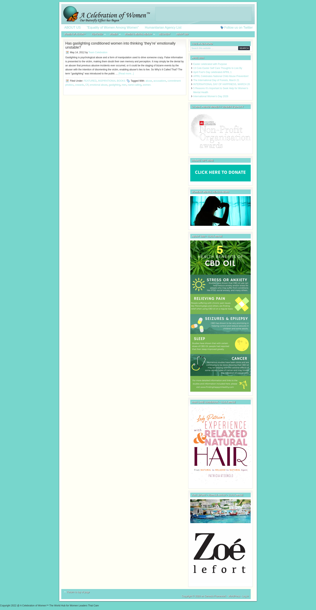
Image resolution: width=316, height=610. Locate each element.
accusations (159, 80)
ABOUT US (72, 27)
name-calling (134, 84)
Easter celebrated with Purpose (210, 64)
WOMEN (114, 34)
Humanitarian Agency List (163, 27)
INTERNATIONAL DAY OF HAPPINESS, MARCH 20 (221, 84)
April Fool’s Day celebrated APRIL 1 (212, 72)
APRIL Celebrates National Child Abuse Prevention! (220, 76)
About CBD (182, 34)
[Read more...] (126, 73)
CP (86, 84)
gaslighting (114, 84)
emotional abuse (98, 84)
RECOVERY (164, 34)
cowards (79, 84)
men (124, 84)
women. (147, 84)
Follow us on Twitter (238, 27)
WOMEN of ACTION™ (75, 34)
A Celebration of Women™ (158, 14)
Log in (245, 596)
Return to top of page (78, 592)
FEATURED (97, 34)
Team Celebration (97, 52)
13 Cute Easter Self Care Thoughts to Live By (217, 68)
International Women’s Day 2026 (210, 96)
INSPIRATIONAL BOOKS (111, 80)
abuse (149, 80)
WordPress (234, 596)
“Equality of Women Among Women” (113, 27)
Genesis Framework (215, 596)
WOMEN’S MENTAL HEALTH (138, 34)
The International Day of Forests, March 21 (216, 80)
